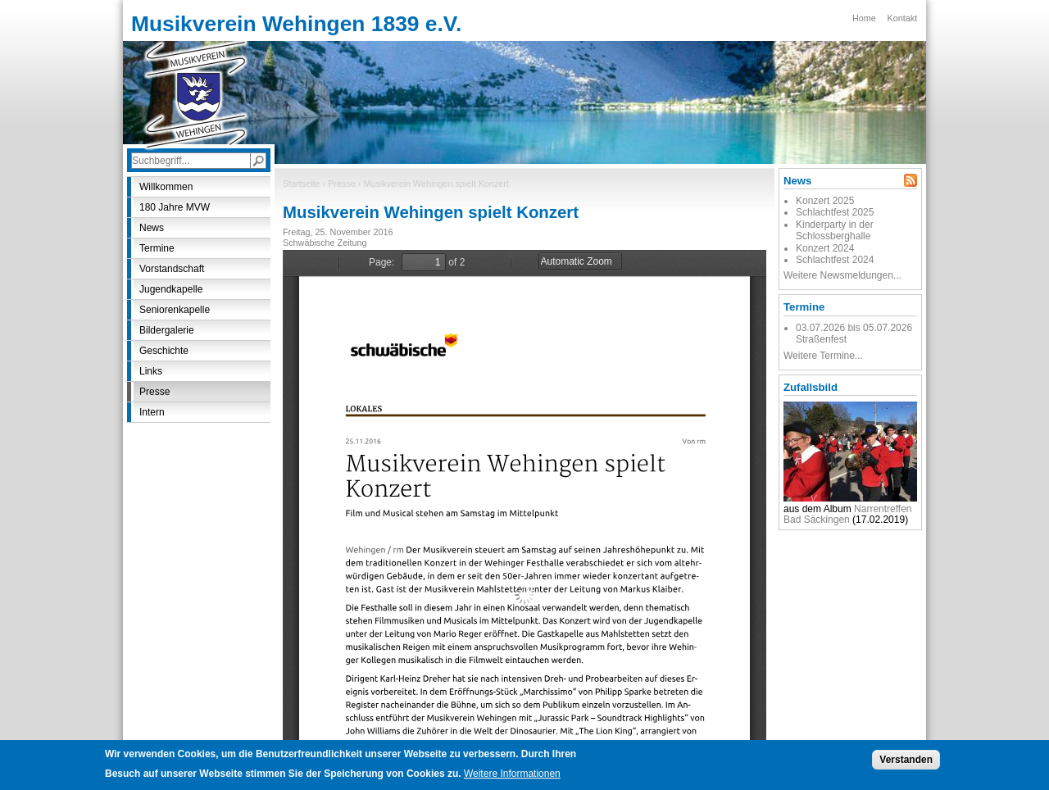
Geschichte (163, 350)
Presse (342, 183)
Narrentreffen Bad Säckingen (847, 514)
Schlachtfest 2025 (835, 212)
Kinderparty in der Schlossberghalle (835, 230)
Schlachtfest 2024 (835, 260)
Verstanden (906, 759)
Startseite (301, 183)
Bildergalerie (166, 330)
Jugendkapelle (170, 289)
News (151, 228)
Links (150, 371)
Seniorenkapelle (174, 310)
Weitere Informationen (512, 773)
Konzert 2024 (825, 248)
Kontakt (903, 18)
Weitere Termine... (823, 355)
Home (864, 18)
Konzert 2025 (825, 201)
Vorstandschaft (171, 269)
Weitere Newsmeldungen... (842, 275)
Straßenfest (821, 339)
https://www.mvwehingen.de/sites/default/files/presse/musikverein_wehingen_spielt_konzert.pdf (524, 496)
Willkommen (166, 187)
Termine (157, 248)
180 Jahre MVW (174, 207)
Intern (152, 412)
